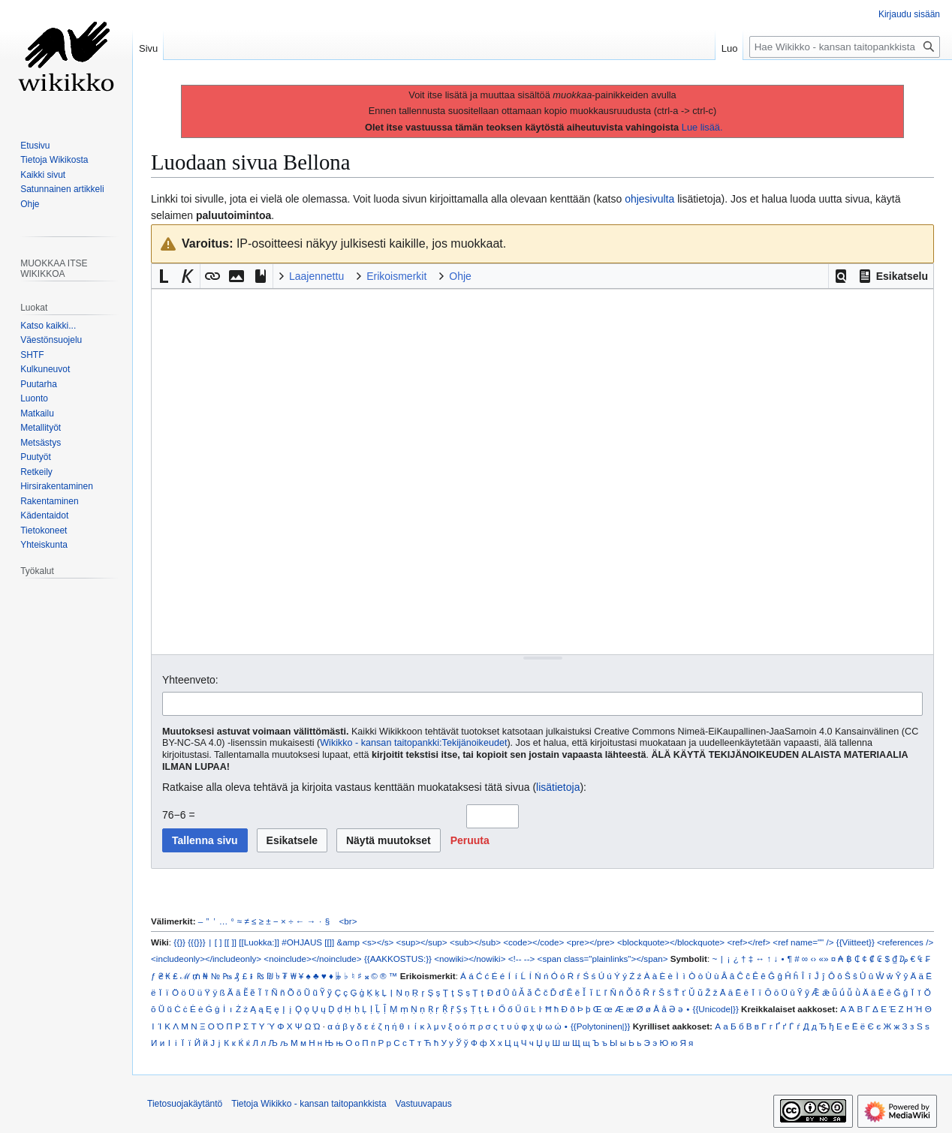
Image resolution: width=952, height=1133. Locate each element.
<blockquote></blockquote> (671, 942)
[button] (841, 276)
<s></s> (377, 942)
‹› (813, 958)
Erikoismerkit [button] (396, 276)
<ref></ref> (748, 942)
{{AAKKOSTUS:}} (398, 958)
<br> (348, 921)
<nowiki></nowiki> (469, 958)
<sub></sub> (475, 942)
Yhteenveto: (190, 680)
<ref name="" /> (803, 942)
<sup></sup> (421, 942)
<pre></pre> (591, 942)
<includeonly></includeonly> (206, 958)
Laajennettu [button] (316, 276)
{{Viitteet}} (855, 942)
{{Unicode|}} (715, 1009)
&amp (348, 942)
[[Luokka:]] (259, 942)
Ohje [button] (460, 276)
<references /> (905, 942)
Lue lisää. (702, 127)
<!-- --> (521, 958)
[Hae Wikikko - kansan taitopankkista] (844, 47)
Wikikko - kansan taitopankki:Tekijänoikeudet (413, 743)
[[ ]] (230, 942)
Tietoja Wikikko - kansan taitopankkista (308, 1103)
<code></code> (533, 942)
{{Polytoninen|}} (601, 1026)
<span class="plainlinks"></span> (603, 958)
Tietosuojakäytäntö (184, 1103)
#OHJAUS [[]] (308, 942)
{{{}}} (196, 942)
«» (823, 958)
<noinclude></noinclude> (312, 958)
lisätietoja (558, 787)
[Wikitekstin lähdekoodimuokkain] (542, 471)
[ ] (218, 942)
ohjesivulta (649, 199)
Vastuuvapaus (424, 1103)
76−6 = (178, 815)
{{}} (179, 942)
